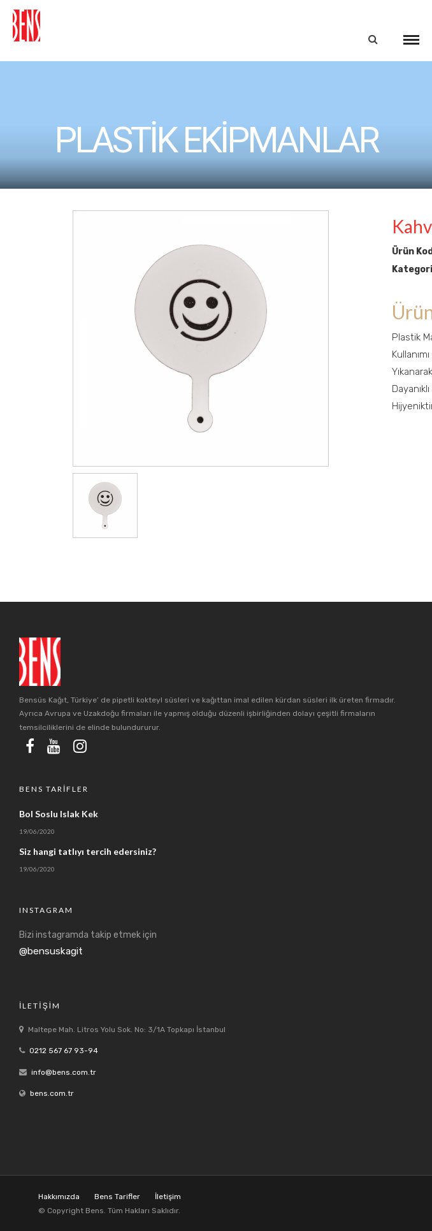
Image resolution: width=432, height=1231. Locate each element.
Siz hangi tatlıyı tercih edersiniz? (87, 851)
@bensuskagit (51, 951)
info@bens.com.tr (63, 1072)
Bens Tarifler (117, 1196)
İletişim (168, 1196)
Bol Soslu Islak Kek (58, 813)
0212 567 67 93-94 (63, 1050)
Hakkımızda (59, 1196)
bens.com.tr (52, 1093)
